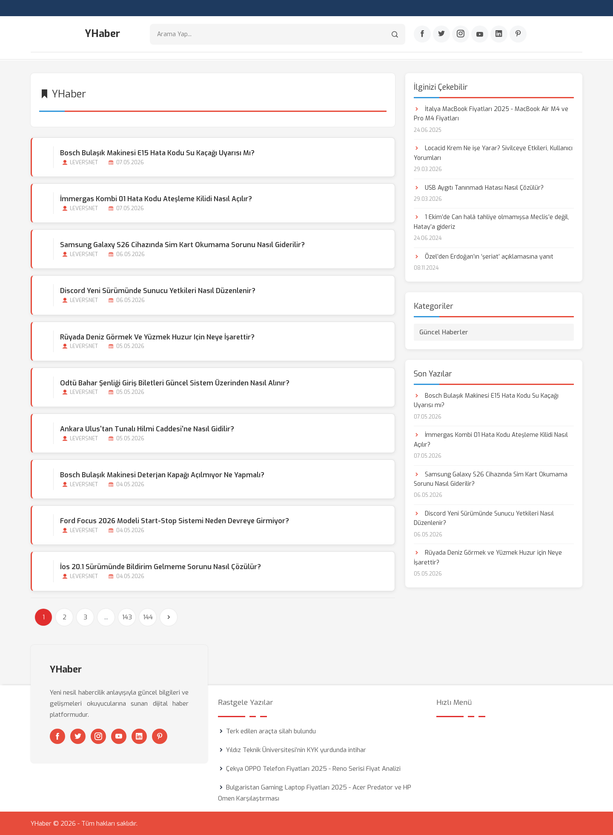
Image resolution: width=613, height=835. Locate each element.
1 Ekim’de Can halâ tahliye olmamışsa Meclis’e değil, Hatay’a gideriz (491, 222)
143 (127, 617)
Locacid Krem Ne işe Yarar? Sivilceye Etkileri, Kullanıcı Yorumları (493, 152)
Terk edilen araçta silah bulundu (271, 731)
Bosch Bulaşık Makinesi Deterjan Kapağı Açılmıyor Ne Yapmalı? (162, 474)
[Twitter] (441, 34)
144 (148, 617)
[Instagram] (460, 34)
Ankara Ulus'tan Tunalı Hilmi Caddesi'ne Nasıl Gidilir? (147, 428)
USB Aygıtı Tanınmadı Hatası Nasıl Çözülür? (479, 187)
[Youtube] (479, 34)
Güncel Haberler (443, 332)
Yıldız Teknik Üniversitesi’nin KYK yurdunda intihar (296, 749)
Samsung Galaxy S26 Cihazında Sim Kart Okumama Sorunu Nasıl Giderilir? (182, 244)
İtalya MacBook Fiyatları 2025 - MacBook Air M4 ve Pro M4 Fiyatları (491, 113)
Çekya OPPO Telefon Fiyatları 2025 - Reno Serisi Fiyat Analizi (313, 768)
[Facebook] (422, 34)
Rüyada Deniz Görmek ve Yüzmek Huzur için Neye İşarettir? (157, 336)
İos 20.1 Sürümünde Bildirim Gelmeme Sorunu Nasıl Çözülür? (160, 566)
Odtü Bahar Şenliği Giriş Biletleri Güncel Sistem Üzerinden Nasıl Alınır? (174, 382)
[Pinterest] (518, 34)
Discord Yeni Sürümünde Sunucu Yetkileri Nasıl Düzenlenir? (157, 290)
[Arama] (394, 34)
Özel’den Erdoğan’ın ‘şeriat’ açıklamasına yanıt (483, 256)
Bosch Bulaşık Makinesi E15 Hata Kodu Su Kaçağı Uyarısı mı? (157, 152)
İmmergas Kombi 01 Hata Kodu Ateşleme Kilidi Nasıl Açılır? (156, 198)
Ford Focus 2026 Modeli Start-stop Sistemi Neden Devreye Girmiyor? (174, 520)
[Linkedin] (498, 34)
